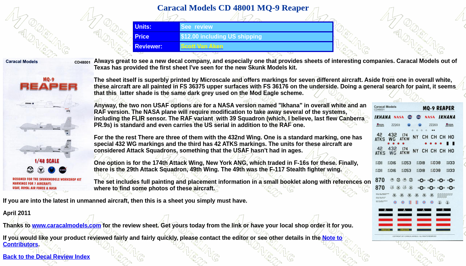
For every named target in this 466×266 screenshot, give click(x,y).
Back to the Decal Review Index (46, 257)
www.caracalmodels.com (66, 225)
